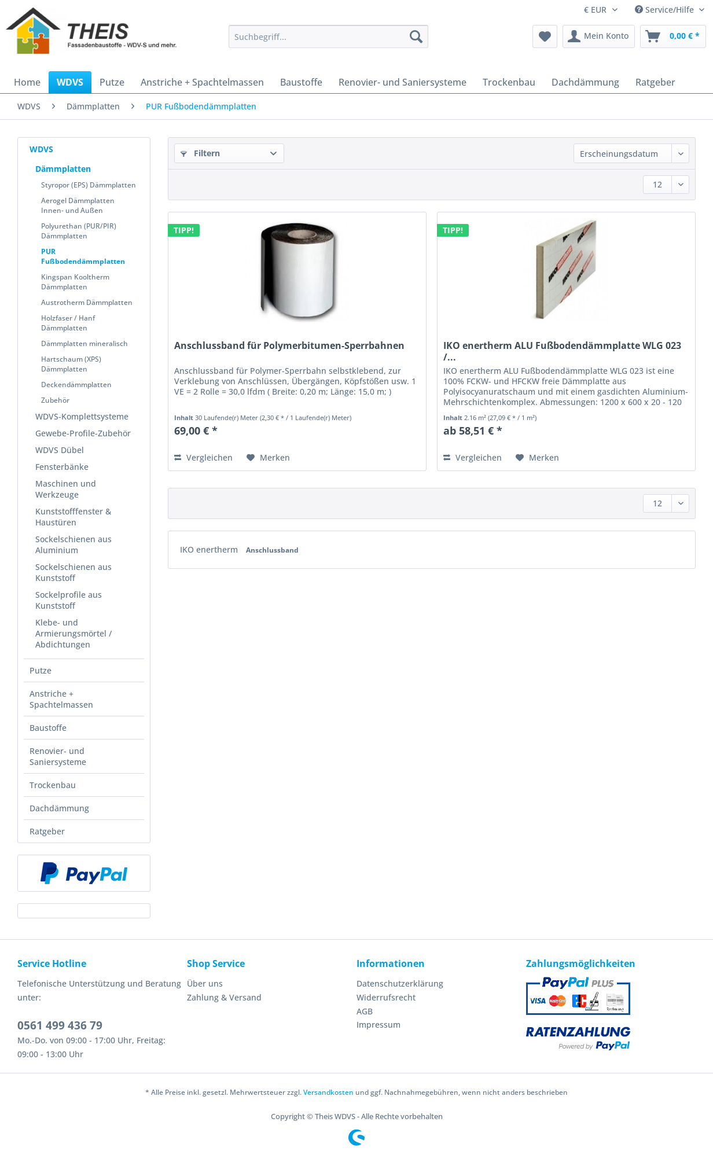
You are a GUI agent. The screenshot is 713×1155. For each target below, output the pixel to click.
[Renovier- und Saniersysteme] (402, 82)
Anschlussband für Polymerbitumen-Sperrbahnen (289, 346)
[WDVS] (70, 82)
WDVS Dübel (59, 449)
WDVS (41, 149)
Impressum (378, 1024)
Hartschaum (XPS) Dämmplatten (71, 364)
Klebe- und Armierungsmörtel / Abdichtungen (73, 633)
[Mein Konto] (599, 36)
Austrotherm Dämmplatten (87, 302)
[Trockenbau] (509, 82)
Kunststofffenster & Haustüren (73, 517)
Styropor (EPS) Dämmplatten (88, 185)
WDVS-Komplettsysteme (81, 416)
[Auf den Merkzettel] (268, 458)
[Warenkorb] (673, 36)
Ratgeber (47, 831)
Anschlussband (272, 550)
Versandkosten (328, 1092)
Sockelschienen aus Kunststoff (73, 572)
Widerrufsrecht (386, 997)
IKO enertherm (210, 549)
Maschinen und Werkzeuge (65, 489)
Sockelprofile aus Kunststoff (68, 600)
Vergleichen (203, 457)
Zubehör (55, 400)
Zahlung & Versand (224, 997)
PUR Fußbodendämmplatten (83, 256)
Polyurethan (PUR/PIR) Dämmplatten (78, 231)
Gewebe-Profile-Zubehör (83, 433)
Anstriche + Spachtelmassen (61, 699)
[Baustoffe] (301, 82)
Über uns (205, 983)
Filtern (200, 153)
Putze (41, 670)
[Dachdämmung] (585, 82)
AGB (364, 1011)
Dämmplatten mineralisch (84, 343)
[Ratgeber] (655, 82)
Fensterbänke (62, 466)
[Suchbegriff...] (328, 36)
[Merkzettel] (544, 36)
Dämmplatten (63, 168)
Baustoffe (48, 727)
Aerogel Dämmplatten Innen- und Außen (78, 205)
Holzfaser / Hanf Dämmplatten (68, 323)
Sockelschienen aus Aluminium (73, 545)
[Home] (27, 82)
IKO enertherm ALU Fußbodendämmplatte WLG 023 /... (562, 351)
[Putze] (112, 82)
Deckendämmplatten (76, 384)
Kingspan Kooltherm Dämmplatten (75, 282)
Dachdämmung (59, 808)
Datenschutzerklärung (399, 983)
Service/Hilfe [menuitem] (665, 9)
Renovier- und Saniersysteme (58, 756)
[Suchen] (416, 36)
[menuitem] (328, 42)
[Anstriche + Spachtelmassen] (202, 82)
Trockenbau (53, 784)
